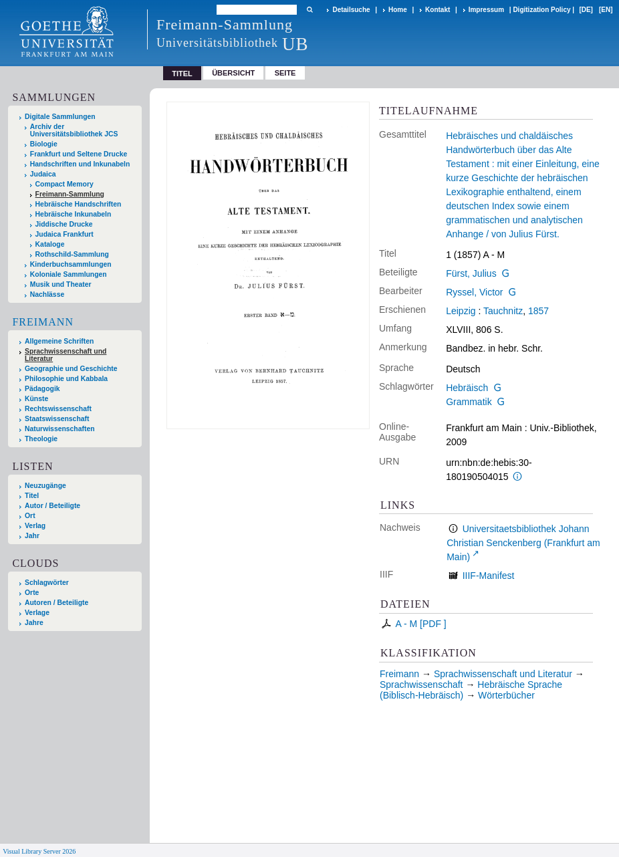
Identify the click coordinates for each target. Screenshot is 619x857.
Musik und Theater (61, 284)
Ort (30, 515)
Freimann (43, 322)
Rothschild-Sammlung (72, 254)
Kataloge (50, 244)
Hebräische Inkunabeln (73, 214)
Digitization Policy (541, 9)
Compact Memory (64, 184)
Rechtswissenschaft (58, 408)
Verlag (35, 525)
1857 (538, 310)
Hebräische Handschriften (78, 204)
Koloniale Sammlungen (68, 274)
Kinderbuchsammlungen (71, 264)
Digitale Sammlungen (60, 116)
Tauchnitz (503, 310)
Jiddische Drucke (64, 224)
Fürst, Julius (471, 273)
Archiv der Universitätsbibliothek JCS (74, 130)
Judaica (43, 174)
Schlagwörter (47, 582)
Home (397, 9)
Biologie (43, 144)
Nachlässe (47, 294)
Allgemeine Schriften (59, 341)
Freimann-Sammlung (69, 194)
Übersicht (233, 73)
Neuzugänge (45, 485)
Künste (36, 398)
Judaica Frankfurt (64, 234)
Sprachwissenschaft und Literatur (65, 355)
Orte (32, 592)
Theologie (41, 439)
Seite (285, 73)
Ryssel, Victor (474, 292)
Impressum (486, 9)
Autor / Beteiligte (52, 505)
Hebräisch (467, 387)
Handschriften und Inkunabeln (80, 164)
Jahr (32, 535)
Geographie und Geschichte (71, 368)
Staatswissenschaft (57, 418)
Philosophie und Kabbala (66, 378)
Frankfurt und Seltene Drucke (79, 154)
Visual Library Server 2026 (39, 851)
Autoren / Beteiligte (56, 602)
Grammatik (468, 401)
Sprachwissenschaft (421, 684)
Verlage (37, 612)
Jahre (34, 622)
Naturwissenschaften (60, 429)
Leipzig (460, 310)
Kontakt (437, 9)
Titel (32, 495)
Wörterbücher (506, 695)
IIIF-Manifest (489, 575)
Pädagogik (42, 388)
